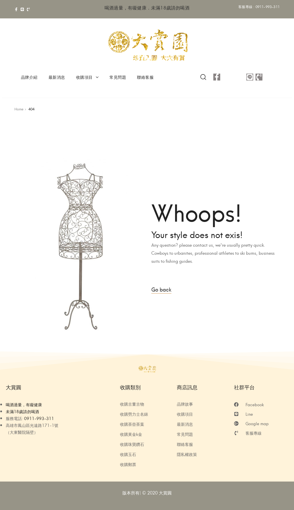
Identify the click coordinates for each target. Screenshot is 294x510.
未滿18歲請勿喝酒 (22, 411)
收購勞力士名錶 (134, 414)
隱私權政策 (187, 454)
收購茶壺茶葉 (132, 424)
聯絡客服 (145, 77)
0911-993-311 (268, 6)
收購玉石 (128, 454)
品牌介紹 (29, 77)
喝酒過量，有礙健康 (24, 404)
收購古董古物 (132, 404)
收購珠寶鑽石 (132, 444)
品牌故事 (185, 404)
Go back (161, 289)
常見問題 (117, 77)
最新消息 (57, 77)
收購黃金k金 (131, 434)
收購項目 (87, 77)
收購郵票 (128, 464)
